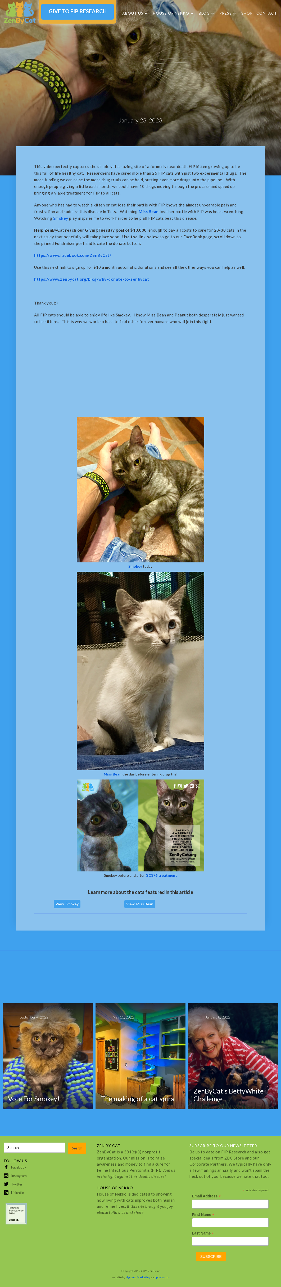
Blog (204, 13)
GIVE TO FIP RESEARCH (78, 11)
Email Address (206, 1196)
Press (225, 13)
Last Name (203, 1233)
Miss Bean (144, 904)
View (60, 904)
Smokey (72, 904)
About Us (132, 13)
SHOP (247, 13)
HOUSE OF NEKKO (171, 13)
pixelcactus (163, 1277)
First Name (203, 1214)
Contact (266, 13)
